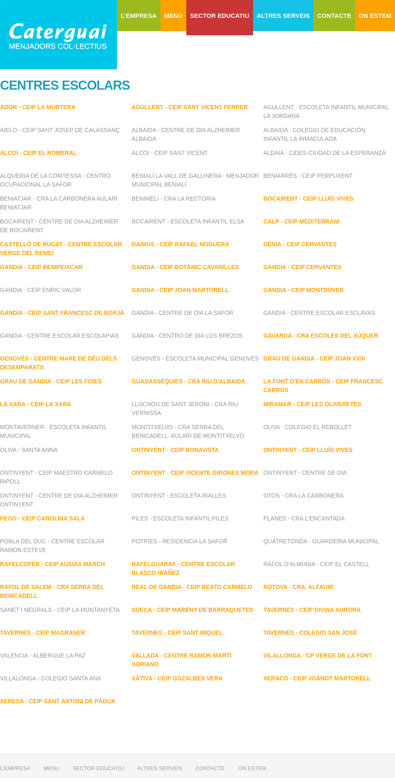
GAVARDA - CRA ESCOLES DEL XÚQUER (320, 335)
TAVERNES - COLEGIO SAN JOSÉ (310, 632)
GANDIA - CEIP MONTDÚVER (303, 290)
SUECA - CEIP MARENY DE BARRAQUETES (192, 609)
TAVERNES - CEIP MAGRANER (42, 632)
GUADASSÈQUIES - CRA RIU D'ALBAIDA (188, 381)
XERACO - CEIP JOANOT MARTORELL (317, 678)
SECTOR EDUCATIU (219, 15)
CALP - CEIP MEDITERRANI (301, 221)
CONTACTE (334, 15)
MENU (173, 15)
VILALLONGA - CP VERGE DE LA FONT (317, 655)
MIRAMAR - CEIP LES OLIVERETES (312, 404)
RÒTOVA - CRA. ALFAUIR (298, 587)
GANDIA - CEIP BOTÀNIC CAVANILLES (185, 267)
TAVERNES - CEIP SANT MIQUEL (177, 632)
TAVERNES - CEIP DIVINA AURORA (312, 609)
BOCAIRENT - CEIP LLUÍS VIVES (308, 198)
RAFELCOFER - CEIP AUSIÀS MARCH (52, 564)
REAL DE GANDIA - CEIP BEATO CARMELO (192, 587)
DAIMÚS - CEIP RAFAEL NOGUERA (180, 244)
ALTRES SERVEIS (283, 15)
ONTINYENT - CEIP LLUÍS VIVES (308, 450)
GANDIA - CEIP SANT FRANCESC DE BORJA (62, 312)
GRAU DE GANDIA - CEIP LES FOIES (51, 381)
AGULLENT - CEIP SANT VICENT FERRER (190, 107)
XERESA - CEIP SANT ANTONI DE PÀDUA (57, 701)
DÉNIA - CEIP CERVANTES (300, 244)
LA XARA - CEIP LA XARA (35, 404)
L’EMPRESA (139, 15)
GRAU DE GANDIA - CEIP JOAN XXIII (314, 358)
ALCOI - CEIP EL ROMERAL (38, 153)
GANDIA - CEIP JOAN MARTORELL (180, 290)
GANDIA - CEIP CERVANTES (302, 267)
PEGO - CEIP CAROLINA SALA (42, 518)
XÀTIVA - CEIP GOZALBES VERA (177, 678)
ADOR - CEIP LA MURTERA (38, 107)
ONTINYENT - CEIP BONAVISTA (175, 450)
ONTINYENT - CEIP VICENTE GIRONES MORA (195, 472)
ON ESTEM (375, 15)
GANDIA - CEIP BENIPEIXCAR (41, 267)
